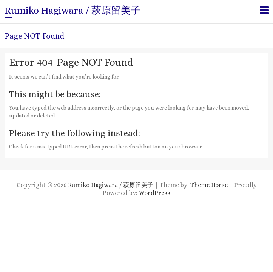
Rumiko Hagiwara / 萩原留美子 (72, 10)
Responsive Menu (264, 10)
